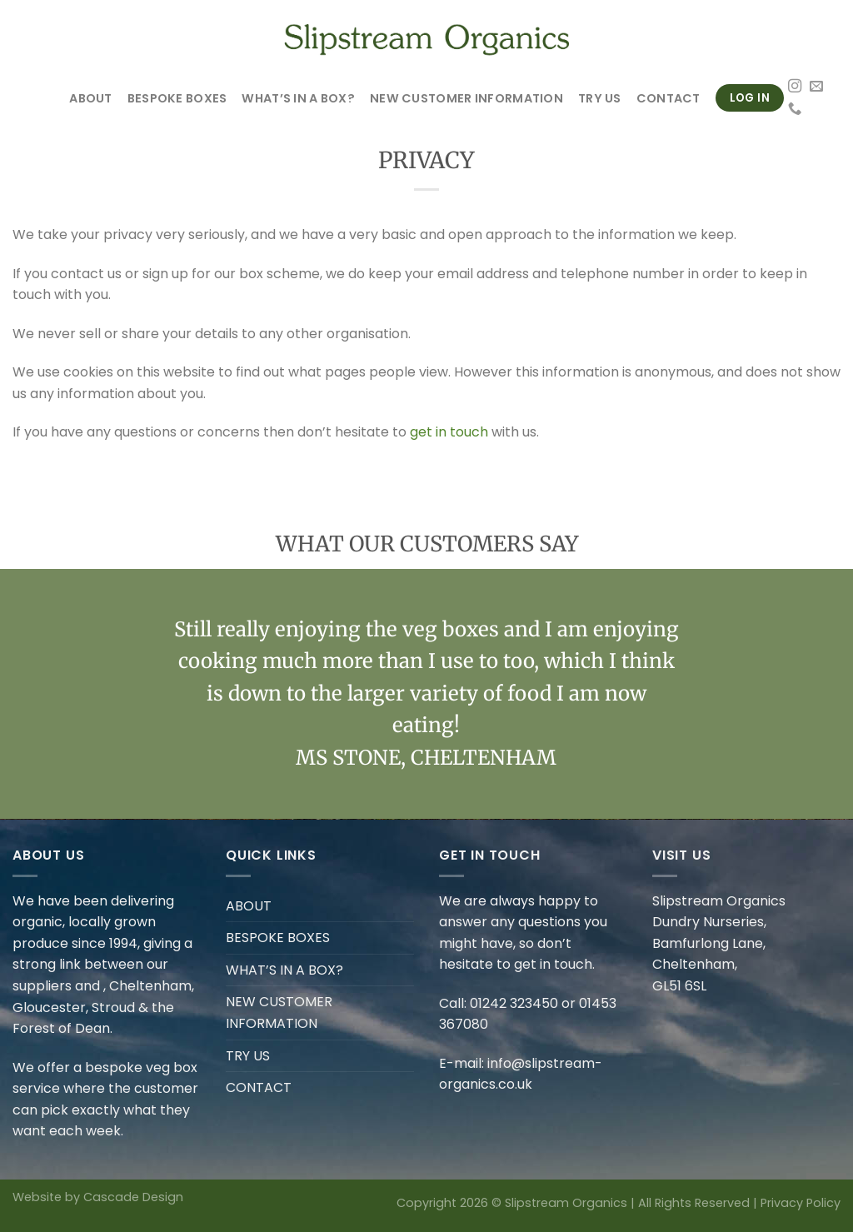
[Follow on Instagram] (794, 86)
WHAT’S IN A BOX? (298, 98)
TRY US (599, 98)
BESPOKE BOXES (177, 98)
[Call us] (794, 109)
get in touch (449, 431)
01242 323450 (514, 1003)
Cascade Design (133, 1197)
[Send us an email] (816, 86)
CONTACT (668, 98)
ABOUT (90, 98)
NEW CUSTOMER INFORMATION (466, 98)
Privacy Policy (801, 1203)
